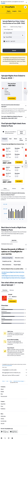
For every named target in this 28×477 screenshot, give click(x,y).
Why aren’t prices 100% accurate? (14, 375)
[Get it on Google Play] (5, 431)
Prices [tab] (5, 188)
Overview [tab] (5, 290)
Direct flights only (8, 29)
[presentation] (13, 78)
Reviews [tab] (12, 290)
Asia (7, 381)
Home (3, 381)
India (11, 381)
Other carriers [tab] (17, 261)
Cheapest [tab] (4, 138)
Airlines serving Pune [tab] (7, 257)
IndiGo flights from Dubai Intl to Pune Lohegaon (13, 275)
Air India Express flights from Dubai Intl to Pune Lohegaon (13, 273)
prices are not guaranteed (7, 365)
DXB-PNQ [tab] (14, 240)
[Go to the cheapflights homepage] (10, 7)
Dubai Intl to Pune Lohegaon (19, 381)
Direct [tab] (15, 138)
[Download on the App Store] (14, 431)
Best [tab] (10, 138)
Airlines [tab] (14, 188)
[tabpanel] (14, 208)
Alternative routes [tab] (19, 257)
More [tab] (23, 188)
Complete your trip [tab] (6, 261)
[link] (11, 98)
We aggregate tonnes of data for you (14, 372)
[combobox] (6, 26)
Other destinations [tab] (6, 264)
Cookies (3, 3)
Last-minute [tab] (21, 139)
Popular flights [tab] (17, 264)
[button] (26, 2)
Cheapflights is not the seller (14, 370)
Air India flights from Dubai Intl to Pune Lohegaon (13, 277)
